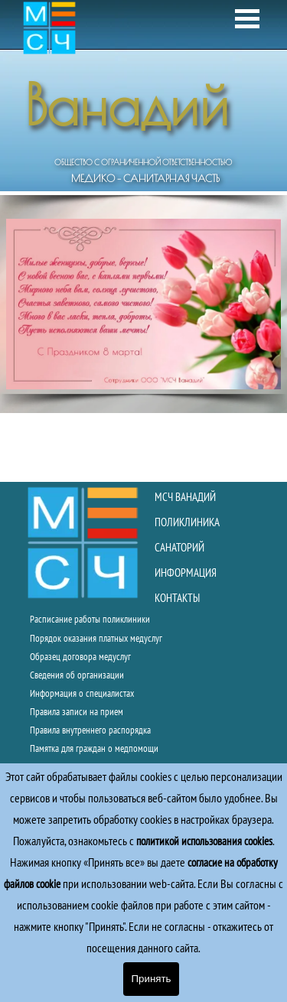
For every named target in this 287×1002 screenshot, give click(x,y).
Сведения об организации (77, 675)
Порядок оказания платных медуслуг (96, 638)
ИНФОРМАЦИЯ (186, 572)
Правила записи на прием (76, 711)
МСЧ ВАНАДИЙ (185, 497)
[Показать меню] (247, 18)
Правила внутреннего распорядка (90, 730)
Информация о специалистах (82, 693)
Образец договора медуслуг (80, 656)
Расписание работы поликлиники (90, 619)
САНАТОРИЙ (179, 547)
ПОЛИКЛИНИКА (187, 522)
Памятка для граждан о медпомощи (94, 748)
